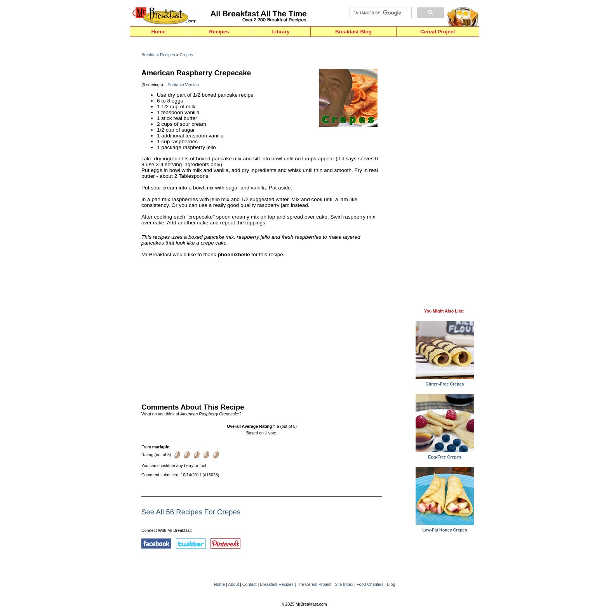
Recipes (219, 32)
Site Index (344, 584)
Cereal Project (437, 32)
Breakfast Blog (353, 32)
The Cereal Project (314, 584)
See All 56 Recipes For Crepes (190, 512)
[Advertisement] (261, 328)
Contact (249, 584)
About (233, 584)
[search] (379, 12)
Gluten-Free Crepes (445, 382)
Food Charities (370, 584)
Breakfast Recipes (158, 54)
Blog (391, 584)
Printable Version (183, 84)
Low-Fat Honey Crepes (445, 528)
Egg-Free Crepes (445, 455)
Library (280, 32)
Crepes (186, 54)
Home (158, 32)
